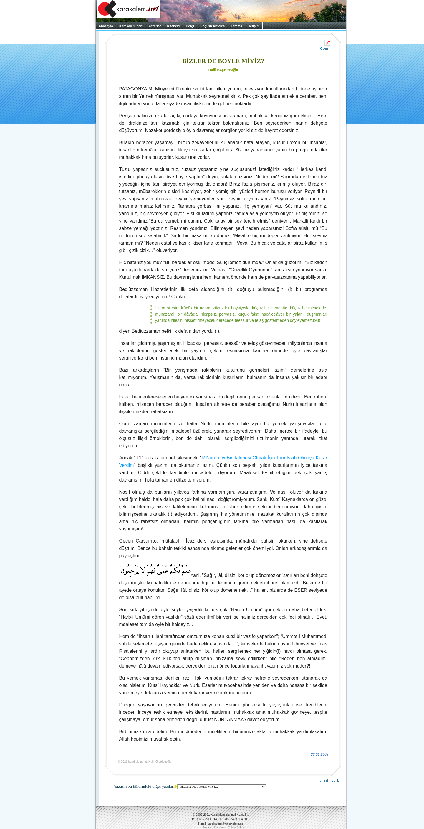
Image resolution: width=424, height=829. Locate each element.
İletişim (253, 26)
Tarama (236, 26)
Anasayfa (106, 26)
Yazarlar (154, 26)
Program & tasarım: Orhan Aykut (223, 827)
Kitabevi (173, 26)
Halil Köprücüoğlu (223, 70)
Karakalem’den (130, 26)
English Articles (212, 26)
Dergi (190, 26)
